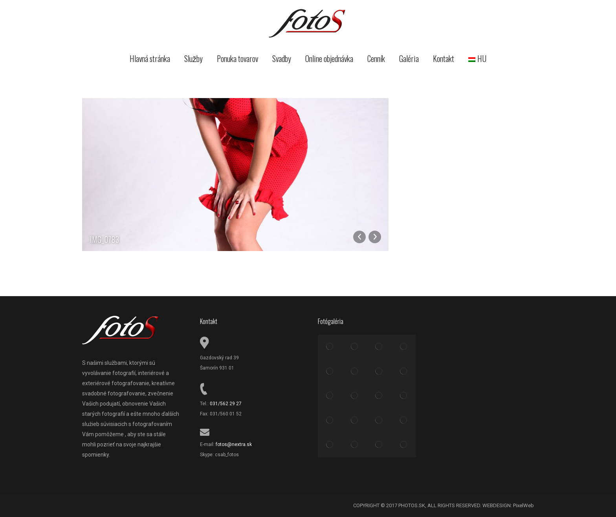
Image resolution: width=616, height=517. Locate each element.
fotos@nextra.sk (234, 444)
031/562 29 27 (226, 403)
